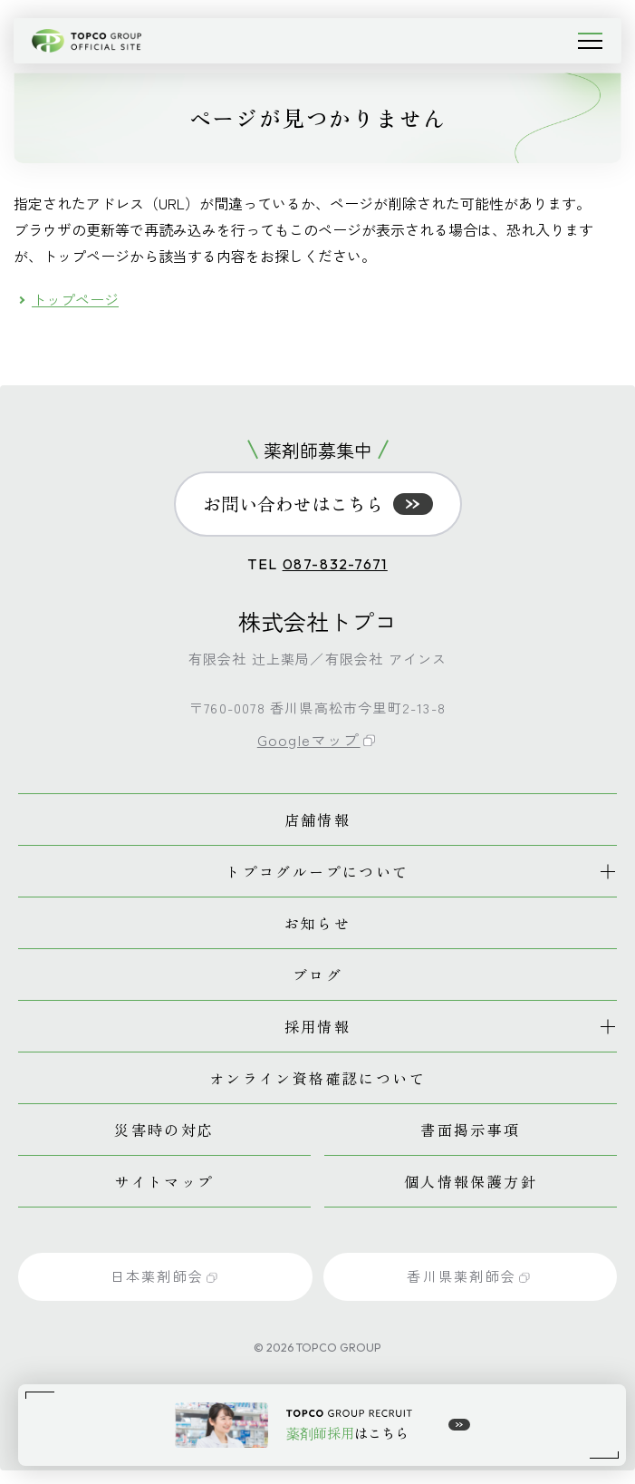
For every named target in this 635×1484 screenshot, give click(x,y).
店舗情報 (317, 819)
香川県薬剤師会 (468, 1275)
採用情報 (317, 1026)
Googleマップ (316, 739)
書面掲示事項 (470, 1129)
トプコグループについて (317, 871)
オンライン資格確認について (317, 1078)
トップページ (75, 299)
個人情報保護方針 (470, 1181)
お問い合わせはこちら (318, 503)
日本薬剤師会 (164, 1275)
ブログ (317, 974)
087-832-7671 (335, 564)
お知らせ (317, 923)
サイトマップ (164, 1181)
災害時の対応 (164, 1129)
